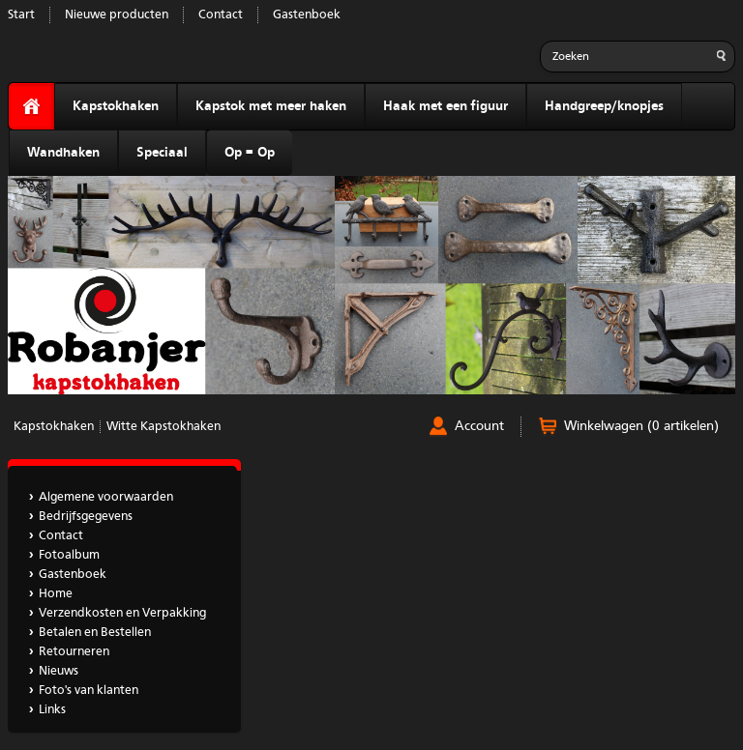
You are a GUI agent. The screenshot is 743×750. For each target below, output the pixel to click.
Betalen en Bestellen (95, 632)
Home (56, 594)
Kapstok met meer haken (270, 106)
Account (479, 426)
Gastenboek (307, 15)
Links (52, 710)
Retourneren (74, 652)
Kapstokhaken (116, 106)
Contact (220, 15)
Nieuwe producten (116, 15)
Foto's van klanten (88, 690)
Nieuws (58, 671)
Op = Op (249, 152)
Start (21, 15)
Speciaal (162, 152)
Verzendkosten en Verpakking (122, 613)
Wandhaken (63, 152)
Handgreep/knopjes (604, 106)
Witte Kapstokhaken (163, 426)
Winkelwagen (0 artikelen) (641, 426)
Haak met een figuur (445, 106)
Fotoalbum (69, 555)
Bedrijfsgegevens (86, 516)
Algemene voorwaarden (106, 497)
